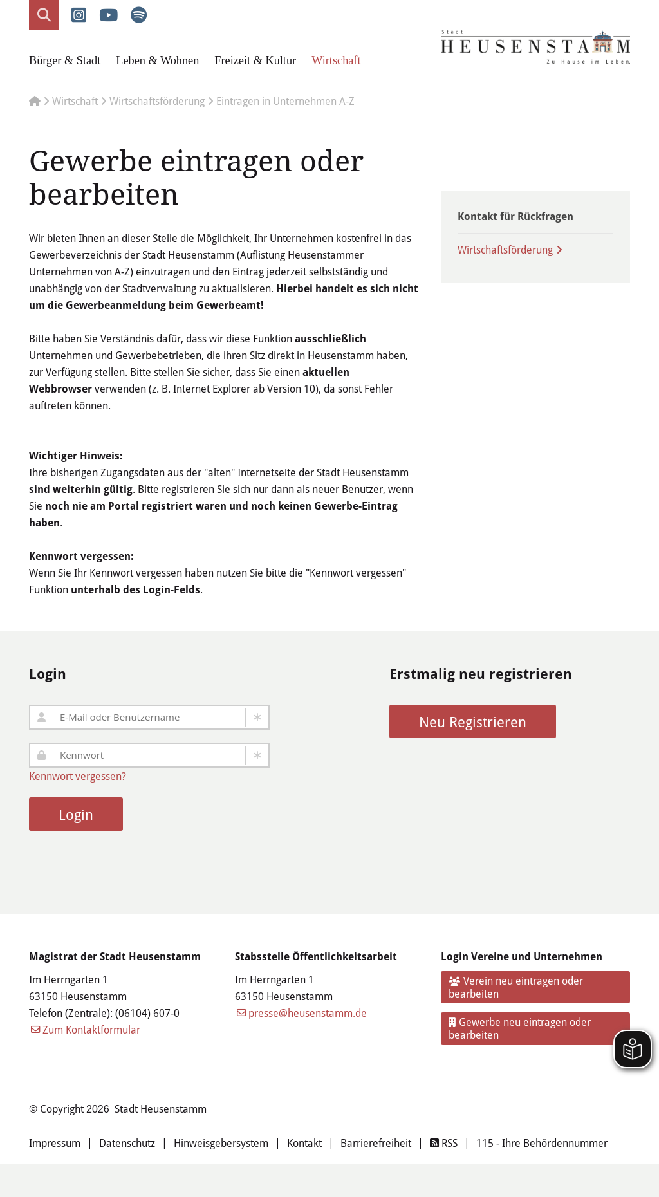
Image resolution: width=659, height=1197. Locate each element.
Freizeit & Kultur (255, 60)
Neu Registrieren (472, 721)
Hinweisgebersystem (221, 1142)
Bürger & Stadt (64, 60)
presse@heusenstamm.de (307, 1012)
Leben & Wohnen (157, 60)
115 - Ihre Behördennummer (542, 1142)
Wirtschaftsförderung (505, 249)
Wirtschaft (335, 60)
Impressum (54, 1142)
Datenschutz (127, 1142)
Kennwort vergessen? (77, 776)
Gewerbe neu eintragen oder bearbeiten (520, 1028)
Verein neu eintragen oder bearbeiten (516, 987)
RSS (444, 1142)
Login (76, 814)
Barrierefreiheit (375, 1142)
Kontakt (304, 1142)
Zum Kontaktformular (91, 1029)
